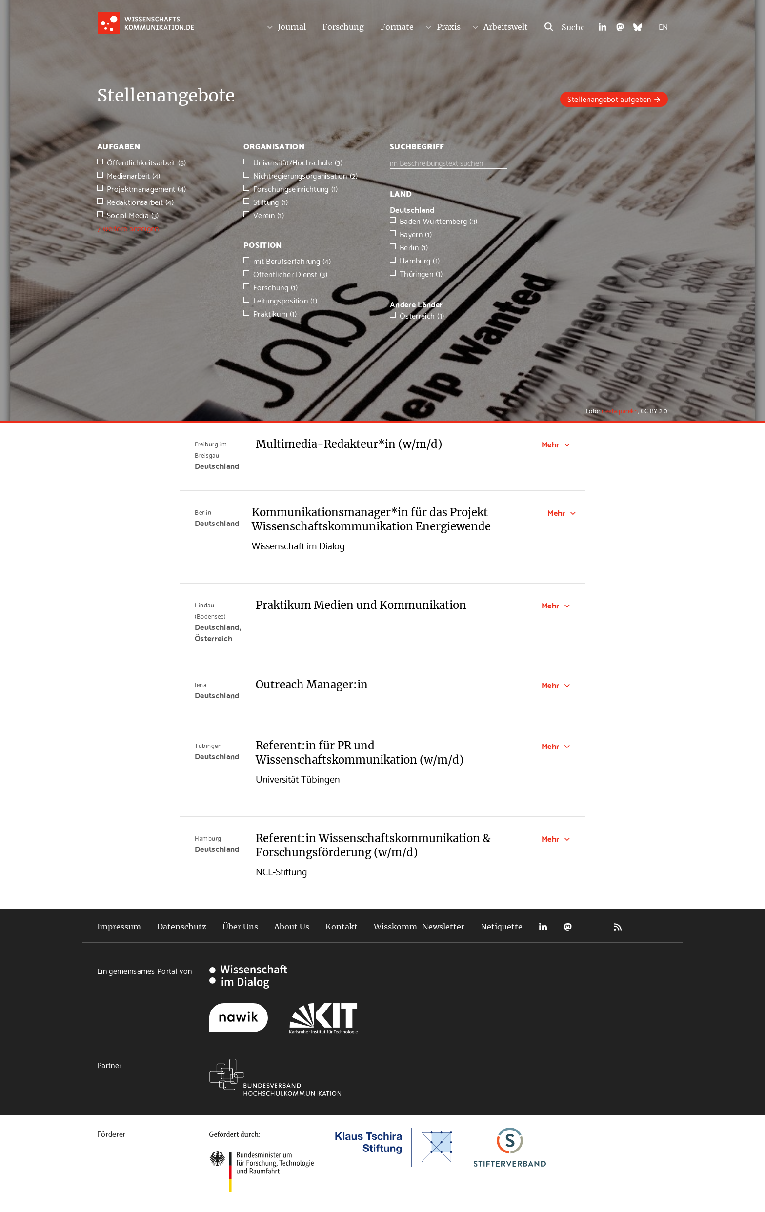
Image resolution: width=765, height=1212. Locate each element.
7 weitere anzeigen (128, 227)
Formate (397, 27)
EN (663, 26)
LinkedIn (543, 926)
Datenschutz (181, 926)
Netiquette (502, 926)
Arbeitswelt (505, 27)
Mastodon (568, 926)
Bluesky (592, 926)
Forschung (343, 27)
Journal (292, 27)
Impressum (119, 926)
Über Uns (240, 926)
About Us (291, 926)
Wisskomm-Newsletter (419, 926)
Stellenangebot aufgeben (609, 98)
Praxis (449, 27)
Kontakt (341, 926)
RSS (617, 926)
